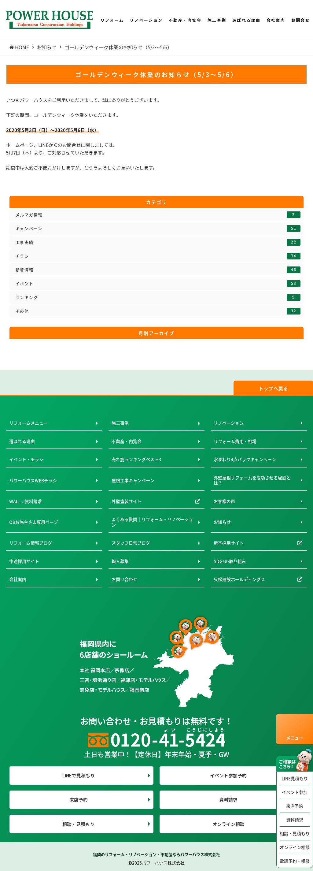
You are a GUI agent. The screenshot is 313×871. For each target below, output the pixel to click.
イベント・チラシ (26, 459)
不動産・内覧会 (127, 441)
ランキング (158, 297)
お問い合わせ (124, 579)
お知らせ (222, 522)
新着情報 (158, 269)
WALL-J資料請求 (25, 501)
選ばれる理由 (22, 441)
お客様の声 (224, 501)
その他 (158, 311)
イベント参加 (294, 792)
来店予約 (294, 806)
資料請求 (294, 820)
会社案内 (17, 579)
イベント (158, 283)
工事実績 (158, 242)
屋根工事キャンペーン (133, 480)
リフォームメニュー (28, 423)
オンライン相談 (295, 847)
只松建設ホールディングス (239, 579)
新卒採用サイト (229, 543)
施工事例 (120, 423)
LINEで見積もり (78, 775)
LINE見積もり (295, 778)
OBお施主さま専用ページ (33, 522)
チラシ (158, 256)
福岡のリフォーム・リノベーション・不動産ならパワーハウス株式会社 (156, 854)
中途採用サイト (24, 561)
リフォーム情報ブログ (30, 543)
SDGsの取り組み (230, 561)
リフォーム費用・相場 (235, 441)
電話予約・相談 (295, 861)
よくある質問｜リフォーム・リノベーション (152, 522)
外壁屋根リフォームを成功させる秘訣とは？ (252, 480)
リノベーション (229, 423)
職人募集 (120, 561)
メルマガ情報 (158, 214)
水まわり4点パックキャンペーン (245, 459)
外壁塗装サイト (127, 501)
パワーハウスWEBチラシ (33, 480)
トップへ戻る (273, 388)
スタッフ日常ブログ (131, 543)
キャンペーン (158, 228)
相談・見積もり (295, 833)
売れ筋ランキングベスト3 (136, 459)
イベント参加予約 (228, 775)
